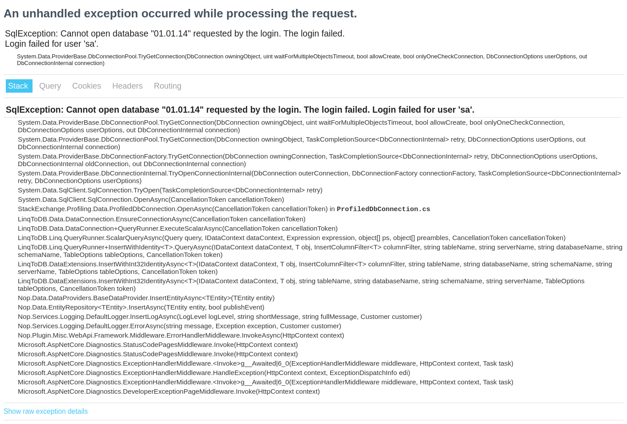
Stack (19, 86)
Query (51, 86)
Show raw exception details (46, 411)
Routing (167, 86)
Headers (128, 86)
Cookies (87, 86)
